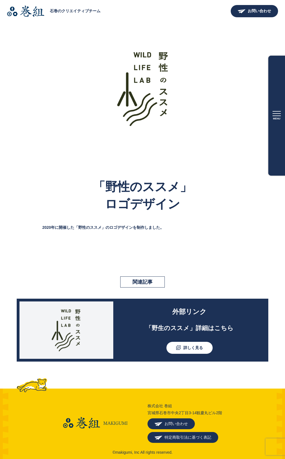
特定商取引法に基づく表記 (187, 437)
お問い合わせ (259, 11)
